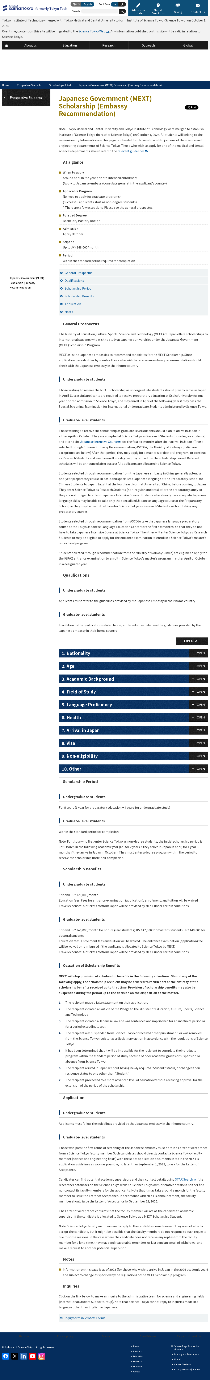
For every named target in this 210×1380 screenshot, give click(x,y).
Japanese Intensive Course (99, 442)
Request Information (189, 1336)
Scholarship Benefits (79, 296)
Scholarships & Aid (60, 85)
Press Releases (148, 1336)
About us (24, 1336)
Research (137, 1361)
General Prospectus (78, 273)
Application (73, 304)
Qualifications (74, 280)
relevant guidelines (131, 151)
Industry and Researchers (186, 1354)
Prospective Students (29, 85)
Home (5, 85)
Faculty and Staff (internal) (187, 1369)
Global (136, 1371)
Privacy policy (65, 1336)
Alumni (177, 1359)
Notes (69, 312)
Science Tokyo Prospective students (186, 1348)
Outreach (137, 1366)
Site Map (107, 1336)
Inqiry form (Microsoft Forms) (85, 1318)
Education (138, 1356)
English (88, 4)
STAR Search (184, 1179)
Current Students (182, 1364)
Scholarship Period (78, 288)
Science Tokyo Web (92, 31)
